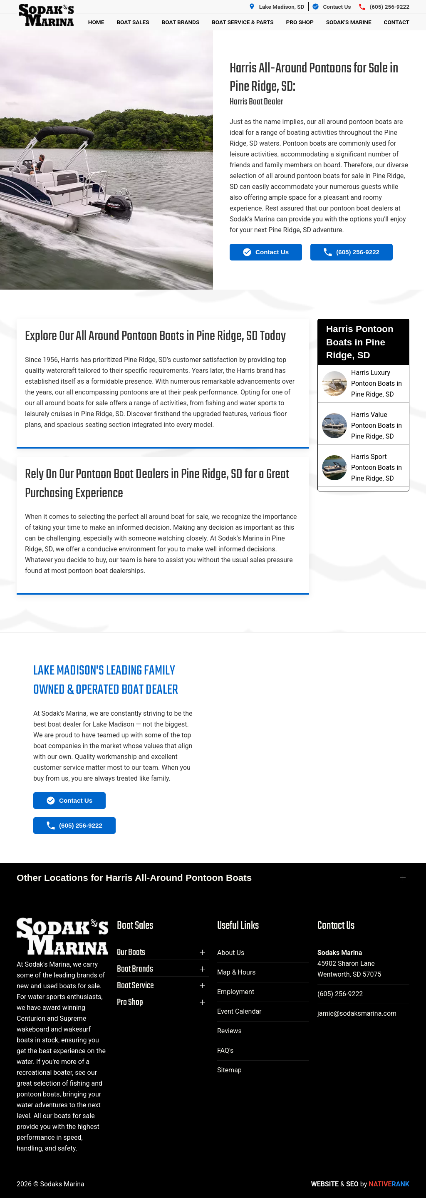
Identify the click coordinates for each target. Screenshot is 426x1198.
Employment (235, 992)
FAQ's (225, 1050)
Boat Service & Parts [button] (242, 22)
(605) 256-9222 (340, 994)
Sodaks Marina (339, 953)
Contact (396, 22)
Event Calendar (239, 1011)
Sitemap (229, 1070)
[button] (163, 952)
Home (96, 22)
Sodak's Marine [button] (349, 22)
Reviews (229, 1031)
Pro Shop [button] (300, 22)
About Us (230, 953)
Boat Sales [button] (132, 22)
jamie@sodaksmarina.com (356, 1013)
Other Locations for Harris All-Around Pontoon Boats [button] (134, 878)
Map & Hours (236, 972)
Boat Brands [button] (181, 22)
